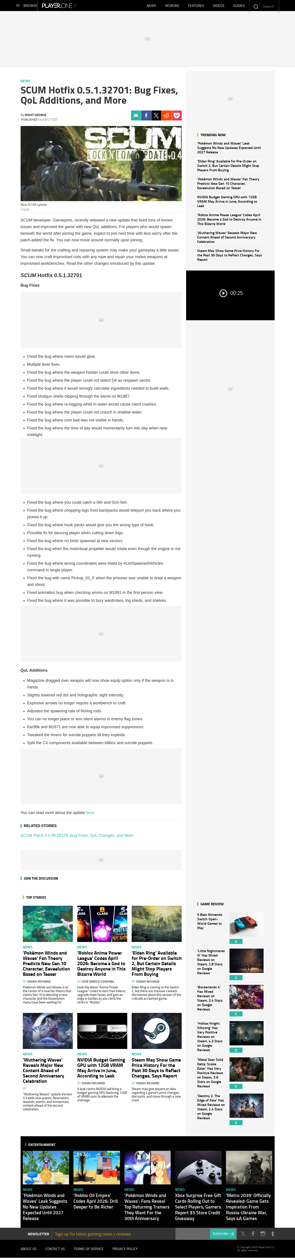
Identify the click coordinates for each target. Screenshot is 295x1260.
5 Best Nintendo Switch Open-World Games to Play (211, 930)
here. (90, 815)
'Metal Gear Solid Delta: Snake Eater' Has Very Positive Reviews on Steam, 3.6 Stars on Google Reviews (211, 1075)
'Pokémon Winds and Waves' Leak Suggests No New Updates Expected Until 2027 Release (229, 150)
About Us (29, 1251)
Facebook (146, 118)
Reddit (167, 118)
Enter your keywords (256, 6)
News (151, 6)
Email (136, 118)
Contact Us (55, 1251)
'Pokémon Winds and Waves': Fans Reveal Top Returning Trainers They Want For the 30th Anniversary (147, 1209)
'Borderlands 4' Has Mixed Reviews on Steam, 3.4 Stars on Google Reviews (211, 1003)
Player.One (74, 6)
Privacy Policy (125, 1251)
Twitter (156, 118)
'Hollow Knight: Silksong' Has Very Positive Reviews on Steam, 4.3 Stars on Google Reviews (211, 1039)
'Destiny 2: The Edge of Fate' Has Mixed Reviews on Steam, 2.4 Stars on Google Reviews (211, 1111)
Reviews (172, 6)
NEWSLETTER (38, 1236)
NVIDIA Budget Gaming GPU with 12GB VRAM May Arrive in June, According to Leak (227, 203)
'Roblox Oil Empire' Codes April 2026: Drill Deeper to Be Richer (95, 1203)
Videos (218, 6)
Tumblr (273, 1236)
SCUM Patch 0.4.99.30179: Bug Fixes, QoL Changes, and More (77, 837)
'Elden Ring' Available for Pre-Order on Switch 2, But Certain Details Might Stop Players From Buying (228, 168)
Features (196, 6)
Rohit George (35, 116)
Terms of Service (89, 1251)
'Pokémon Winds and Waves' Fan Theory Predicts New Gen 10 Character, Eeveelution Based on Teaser (228, 186)
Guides (239, 6)
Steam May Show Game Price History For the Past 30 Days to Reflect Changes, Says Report (229, 257)
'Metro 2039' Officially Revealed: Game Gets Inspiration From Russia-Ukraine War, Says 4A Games (248, 1209)
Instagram (263, 1236)
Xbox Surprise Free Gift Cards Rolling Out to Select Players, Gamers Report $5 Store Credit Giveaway (198, 1209)
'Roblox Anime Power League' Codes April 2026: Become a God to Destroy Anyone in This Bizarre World (229, 221)
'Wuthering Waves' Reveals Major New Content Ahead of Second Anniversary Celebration (227, 239)
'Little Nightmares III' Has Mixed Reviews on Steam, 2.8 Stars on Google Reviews (211, 966)
